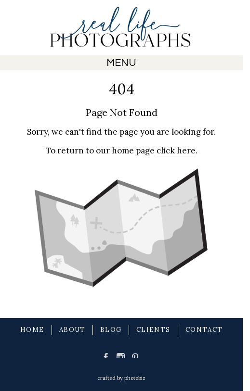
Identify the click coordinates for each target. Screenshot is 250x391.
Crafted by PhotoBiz (121, 378)
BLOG (110, 330)
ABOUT (72, 330)
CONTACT (204, 330)
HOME (32, 330)
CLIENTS (153, 330)
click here (176, 150)
